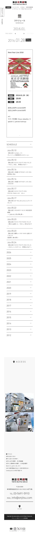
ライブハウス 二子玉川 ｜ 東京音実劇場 (22, 7)
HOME (8, 7)
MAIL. (19, 501)
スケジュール (16, 9)
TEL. (19, 496)
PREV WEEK (8, 33)
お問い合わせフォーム (19, 507)
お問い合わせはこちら (19, 136)
